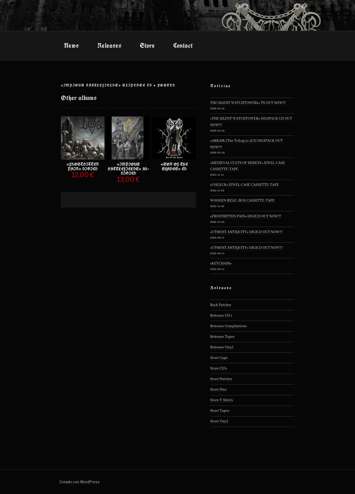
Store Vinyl (219, 421)
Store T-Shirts (221, 400)
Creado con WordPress (79, 482)
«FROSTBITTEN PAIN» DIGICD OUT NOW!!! (245, 216)
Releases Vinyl (221, 347)
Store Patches (221, 379)
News (71, 45)
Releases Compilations (228, 326)
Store (147, 45)
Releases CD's (221, 315)
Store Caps (219, 358)
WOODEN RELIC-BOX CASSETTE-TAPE (242, 200)
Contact (183, 45)
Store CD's (218, 368)
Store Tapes (219, 410)
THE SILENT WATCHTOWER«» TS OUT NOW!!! (248, 103)
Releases (109, 45)
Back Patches (220, 305)
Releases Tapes (222, 336)
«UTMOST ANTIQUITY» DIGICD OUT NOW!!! (246, 232)
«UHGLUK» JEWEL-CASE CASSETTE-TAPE (244, 185)
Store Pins (218, 389)
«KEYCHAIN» (221, 263)
